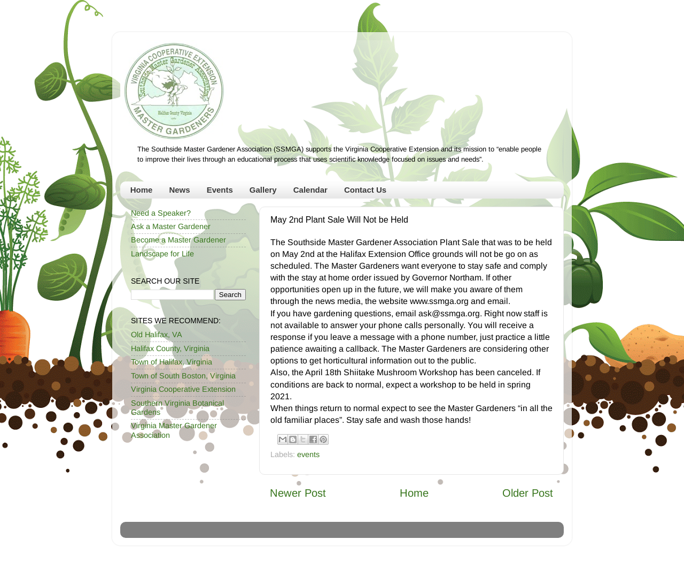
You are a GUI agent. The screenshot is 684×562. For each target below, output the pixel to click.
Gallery (263, 189)
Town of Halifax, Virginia (171, 362)
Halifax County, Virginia (170, 348)
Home (141, 189)
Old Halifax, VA (156, 334)
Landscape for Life (162, 253)
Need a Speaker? (161, 213)
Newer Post (298, 493)
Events (220, 189)
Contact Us (365, 189)
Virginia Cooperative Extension (183, 389)
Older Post (527, 493)
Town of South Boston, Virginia (183, 375)
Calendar (310, 189)
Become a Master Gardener (178, 240)
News (179, 189)
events (308, 454)
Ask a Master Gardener (171, 226)
